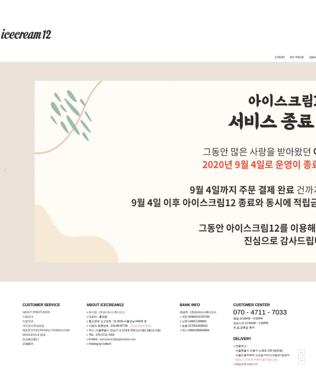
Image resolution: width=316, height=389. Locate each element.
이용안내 (28, 316)
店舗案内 (28, 343)
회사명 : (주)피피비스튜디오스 (107, 312)
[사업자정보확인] (141, 325)
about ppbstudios (36, 312)
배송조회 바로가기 (247, 364)
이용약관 (28, 321)
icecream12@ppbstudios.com (118, 339)
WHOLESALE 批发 (34, 334)
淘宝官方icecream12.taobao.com (46, 330)
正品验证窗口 (31, 339)
